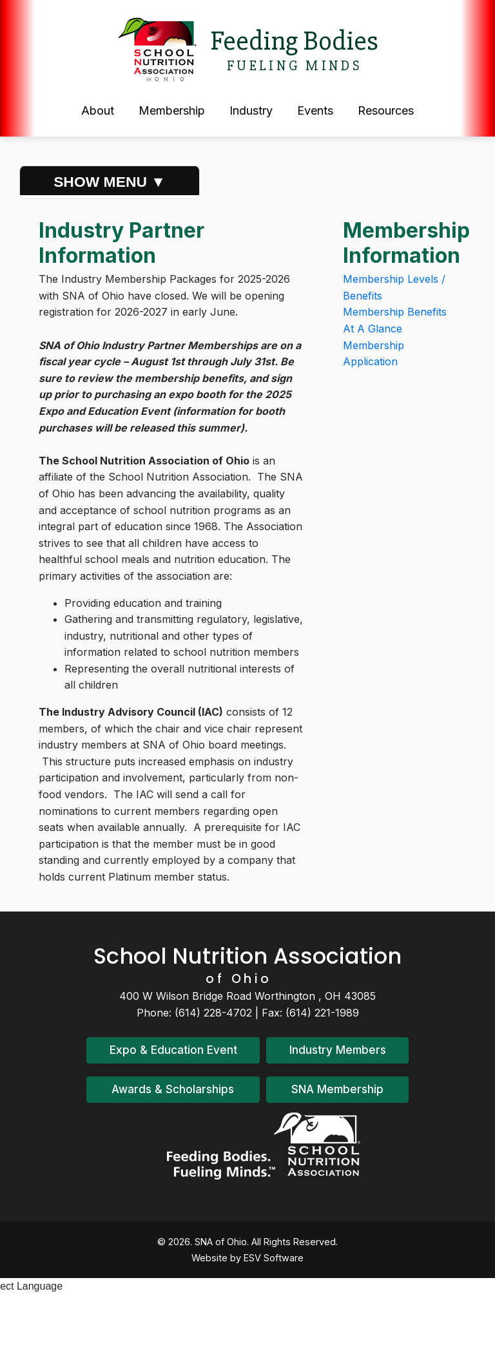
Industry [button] (251, 110)
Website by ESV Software (247, 1257)
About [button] (97, 110)
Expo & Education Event (173, 1050)
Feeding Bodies (294, 41)
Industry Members (337, 1050)
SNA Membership (337, 1089)
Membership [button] (172, 110)
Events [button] (315, 110)
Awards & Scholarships (173, 1089)
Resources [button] (386, 110)
